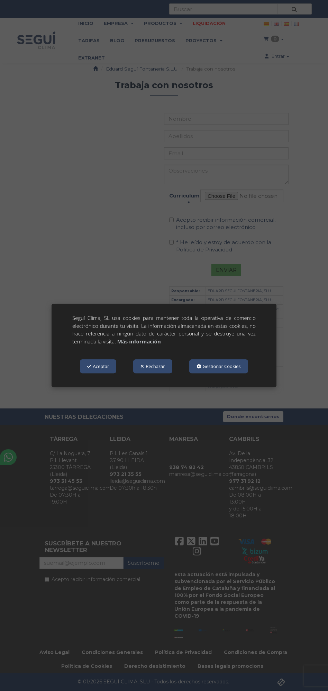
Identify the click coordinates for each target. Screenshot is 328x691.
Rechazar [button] (152, 366)
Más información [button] (139, 341)
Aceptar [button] (98, 366)
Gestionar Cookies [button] (219, 366)
